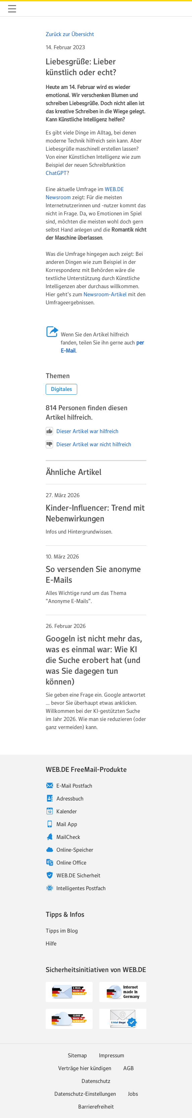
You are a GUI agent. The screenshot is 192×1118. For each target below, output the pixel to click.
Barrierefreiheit (96, 1106)
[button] (61, 389)
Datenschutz (96, 1081)
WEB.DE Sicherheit (78, 875)
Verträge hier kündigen (84, 1068)
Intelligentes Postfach (81, 888)
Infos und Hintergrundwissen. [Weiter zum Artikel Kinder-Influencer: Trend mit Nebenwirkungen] (79, 531)
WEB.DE (28, 8)
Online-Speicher (74, 849)
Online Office (71, 862)
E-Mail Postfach (74, 785)
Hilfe (51, 943)
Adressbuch (70, 798)
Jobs (133, 1093)
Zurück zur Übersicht (70, 34)
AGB (128, 1068)
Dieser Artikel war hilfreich (82, 431)
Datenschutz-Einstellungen (85, 1093)
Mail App (66, 824)
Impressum (111, 1055)
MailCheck (68, 837)
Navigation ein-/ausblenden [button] (12, 8)
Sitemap (77, 1055)
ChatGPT (56, 173)
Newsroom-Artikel (105, 294)
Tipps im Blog (62, 930)
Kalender (66, 811)
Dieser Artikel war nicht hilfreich (88, 444)
